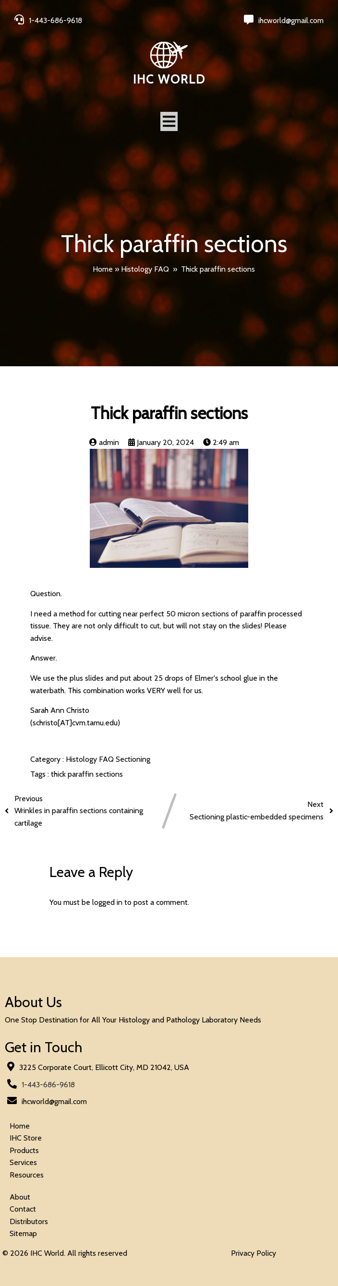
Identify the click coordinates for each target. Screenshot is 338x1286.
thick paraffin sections (87, 774)
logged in (107, 902)
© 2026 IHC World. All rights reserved (64, 1253)
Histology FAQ (145, 269)
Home (103, 269)
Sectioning (133, 759)
